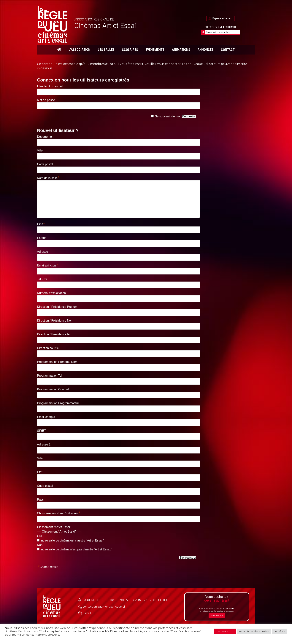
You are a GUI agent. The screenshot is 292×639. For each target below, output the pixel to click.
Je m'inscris (216, 615)
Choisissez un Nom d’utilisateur (58, 513)
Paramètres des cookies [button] (254, 631)
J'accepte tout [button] (225, 631)
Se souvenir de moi (167, 116)
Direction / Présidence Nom (55, 320)
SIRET (41, 430)
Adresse (42, 251)
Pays (40, 499)
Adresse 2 (43, 444)
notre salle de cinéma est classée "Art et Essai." (72, 540)
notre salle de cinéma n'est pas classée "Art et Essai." (76, 549)
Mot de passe (46, 100)
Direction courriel (48, 348)
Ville (40, 150)
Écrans (41, 237)
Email (87, 613)
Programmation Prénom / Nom (57, 361)
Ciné (41, 224)
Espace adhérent (220, 18)
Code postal (45, 164)
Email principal (47, 265)
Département (45, 136)
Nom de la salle (48, 178)
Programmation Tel (49, 375)
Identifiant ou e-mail (50, 86)
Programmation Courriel (53, 389)
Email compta (46, 416)
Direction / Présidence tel (53, 334)
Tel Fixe (42, 279)
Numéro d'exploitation (51, 293)
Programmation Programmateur (58, 403)
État (39, 472)
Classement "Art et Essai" (54, 527)
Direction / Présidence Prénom (57, 306)
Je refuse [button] (279, 631)
